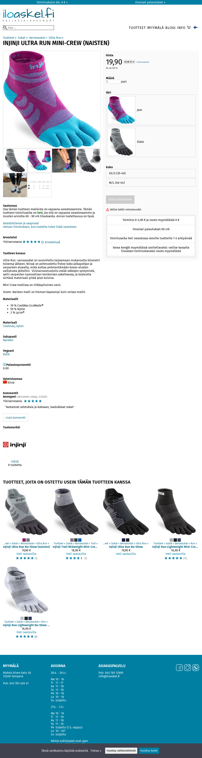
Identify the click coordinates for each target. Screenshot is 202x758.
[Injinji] (15, 453)
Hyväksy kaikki (149, 750)
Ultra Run (56, 37)
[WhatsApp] (195, 668)
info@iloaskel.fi (109, 676)
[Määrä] (113, 82)
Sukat (23, 37)
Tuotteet (137, 28)
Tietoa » (95, 750)
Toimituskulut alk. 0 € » (52, 2)
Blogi (170, 28)
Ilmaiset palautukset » (150, 2)
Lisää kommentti (15, 417)
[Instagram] (187, 668)
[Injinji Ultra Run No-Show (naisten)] (26, 526)
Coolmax (9, 326)
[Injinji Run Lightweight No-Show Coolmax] (26, 604)
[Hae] (28, 27)
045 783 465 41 (19, 683)
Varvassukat (38, 37)
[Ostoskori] (188, 28)
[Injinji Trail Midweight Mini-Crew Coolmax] (76, 526)
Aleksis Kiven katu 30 (17, 672)
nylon (20, 326)
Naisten (8, 340)
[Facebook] (179, 668)
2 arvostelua (50, 242)
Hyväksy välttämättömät (121, 750)
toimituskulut (143, 62)
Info (181, 28)
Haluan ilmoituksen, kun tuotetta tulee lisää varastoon (39, 227)
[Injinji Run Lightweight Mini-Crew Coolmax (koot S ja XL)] (175, 526)
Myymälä (155, 28)
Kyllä (6, 354)
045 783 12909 (114, 672)
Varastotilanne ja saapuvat (21, 223)
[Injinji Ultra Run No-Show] (126, 526)
